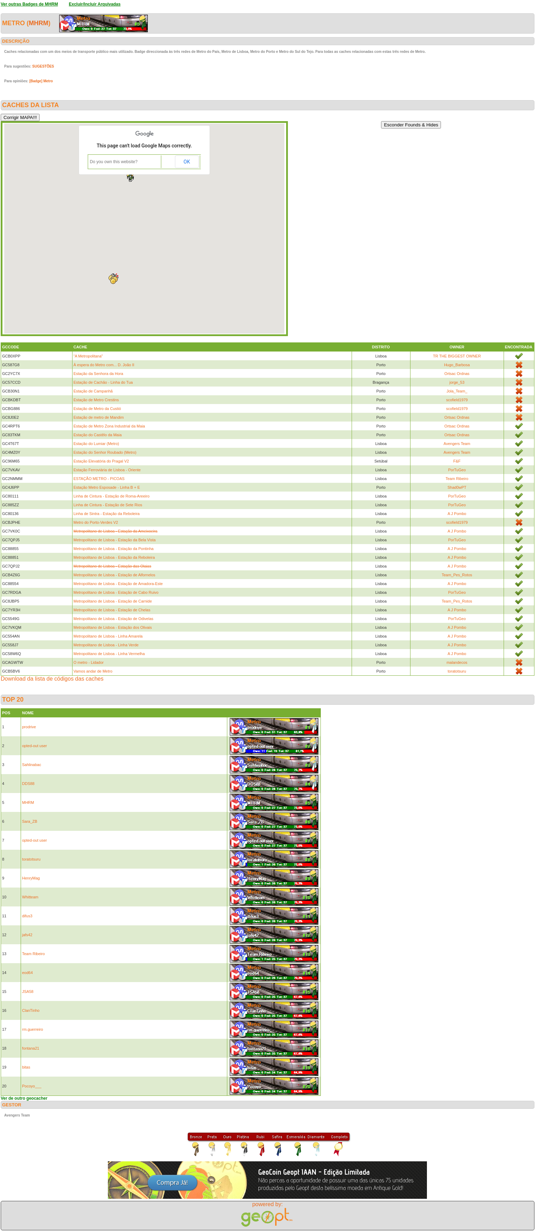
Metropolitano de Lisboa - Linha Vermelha (109, 654)
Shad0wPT (457, 487)
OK (187, 162)
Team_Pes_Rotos (457, 575)
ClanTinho (31, 1010)
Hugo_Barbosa (457, 365)
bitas (26, 1067)
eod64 (27, 973)
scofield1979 (457, 400)
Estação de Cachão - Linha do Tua (103, 382)
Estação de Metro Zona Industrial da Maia (109, 426)
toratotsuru (457, 671)
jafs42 (27, 935)
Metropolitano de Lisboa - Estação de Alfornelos (115, 575)
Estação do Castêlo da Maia (98, 435)
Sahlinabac (31, 765)
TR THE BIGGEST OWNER (457, 356)
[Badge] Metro (41, 81)
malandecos (457, 662)
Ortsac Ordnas (457, 373)
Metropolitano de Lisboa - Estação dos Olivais (113, 627)
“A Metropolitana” (88, 356)
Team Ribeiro (456, 479)
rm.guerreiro (32, 1029)
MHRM (38, 23)
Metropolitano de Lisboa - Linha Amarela (108, 636)
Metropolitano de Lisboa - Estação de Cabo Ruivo (116, 592)
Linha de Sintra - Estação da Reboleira (107, 514)
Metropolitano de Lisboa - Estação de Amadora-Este (118, 584)
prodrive (29, 727)
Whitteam (30, 897)
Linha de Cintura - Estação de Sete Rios (108, 505)
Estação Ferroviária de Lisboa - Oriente (107, 470)
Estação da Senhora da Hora (98, 373)
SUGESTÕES (43, 66)
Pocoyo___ (31, 1086)
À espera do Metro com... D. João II (104, 365)
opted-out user (34, 746)
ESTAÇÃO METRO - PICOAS (99, 479)
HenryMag (31, 878)
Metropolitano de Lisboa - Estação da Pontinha (114, 549)
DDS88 (28, 783)
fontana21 (30, 1048)
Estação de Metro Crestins (96, 400)
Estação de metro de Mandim (99, 417)
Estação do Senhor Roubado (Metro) (105, 452)
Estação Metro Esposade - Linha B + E (107, 487)
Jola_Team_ (457, 391)
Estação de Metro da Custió (97, 408)
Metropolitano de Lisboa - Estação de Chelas (112, 610)
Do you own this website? (114, 161)
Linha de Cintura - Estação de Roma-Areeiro (112, 496)
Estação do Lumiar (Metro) (96, 443)
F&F (457, 461)
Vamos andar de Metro (93, 671)
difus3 (27, 916)
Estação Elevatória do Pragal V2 (101, 461)
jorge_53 (456, 382)
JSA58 (27, 991)
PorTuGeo (456, 470)
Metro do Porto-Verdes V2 (96, 522)
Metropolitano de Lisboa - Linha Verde (106, 645)
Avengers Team (457, 443)
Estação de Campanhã (93, 391)
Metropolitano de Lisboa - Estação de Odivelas (113, 619)
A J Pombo (457, 514)
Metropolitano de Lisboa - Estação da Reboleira (114, 557)
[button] (131, 179)
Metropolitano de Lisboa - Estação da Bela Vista (115, 540)
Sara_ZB (29, 821)
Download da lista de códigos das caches (52, 679)
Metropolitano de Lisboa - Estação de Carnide (113, 601)
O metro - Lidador (89, 662)
